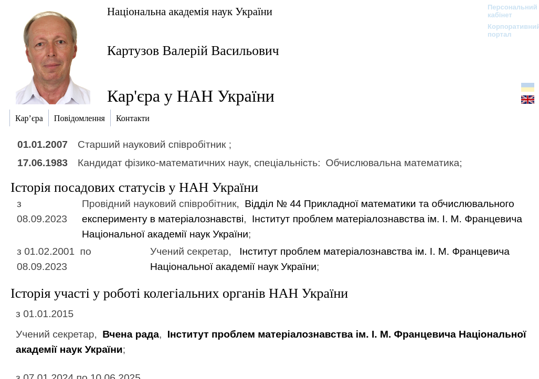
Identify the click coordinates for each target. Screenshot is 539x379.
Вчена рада (130, 334)
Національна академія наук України (189, 11)
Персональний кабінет (507, 11)
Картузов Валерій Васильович (193, 50)
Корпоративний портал (507, 30)
